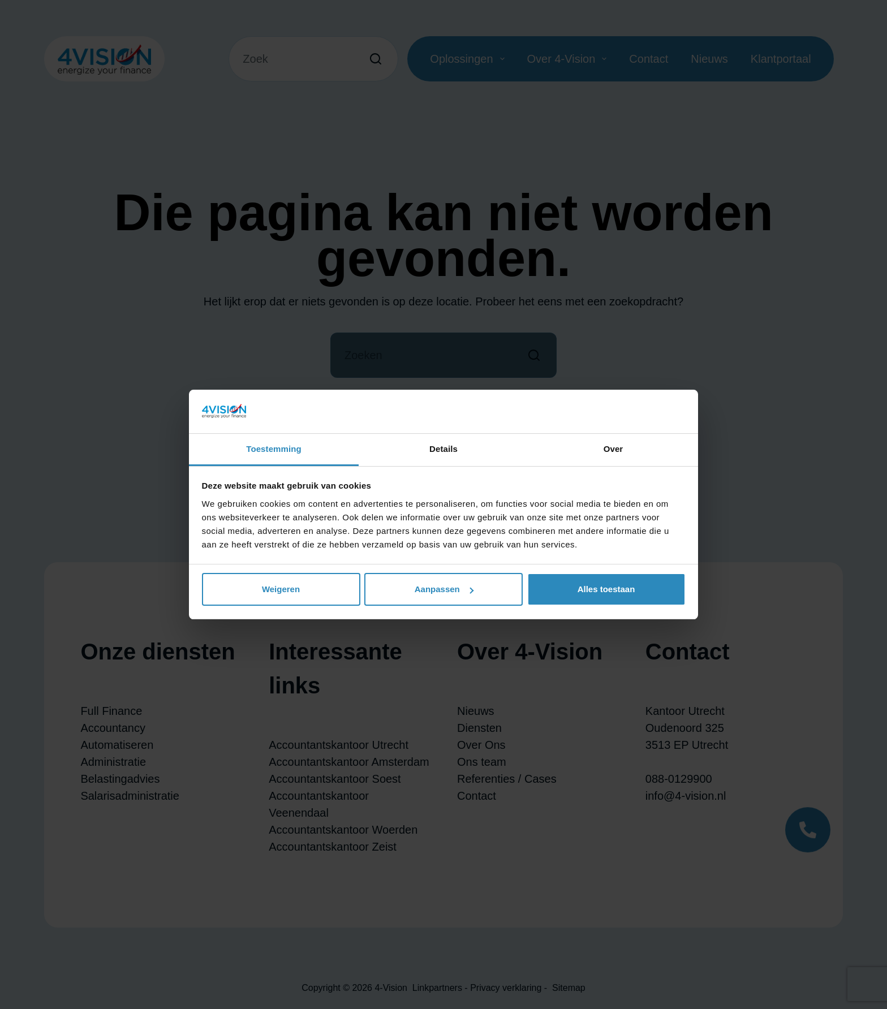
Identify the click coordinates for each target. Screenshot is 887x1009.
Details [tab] (443, 449)
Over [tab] (613, 449)
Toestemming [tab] (274, 449)
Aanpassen (444, 589)
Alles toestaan (606, 589)
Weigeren (281, 589)
